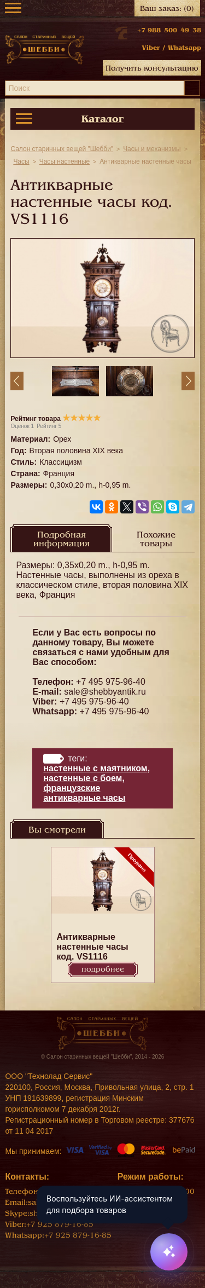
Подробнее (102, 969)
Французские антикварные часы (84, 792)
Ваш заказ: (167, 8)
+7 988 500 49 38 (169, 30)
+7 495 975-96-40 (110, 681)
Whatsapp (184, 47)
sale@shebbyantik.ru (105, 691)
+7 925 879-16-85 (59, 1224)
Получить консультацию (152, 68)
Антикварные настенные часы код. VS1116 (92, 946)
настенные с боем (82, 778)
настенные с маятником (95, 768)
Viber (151, 47)
